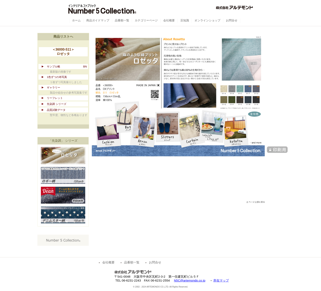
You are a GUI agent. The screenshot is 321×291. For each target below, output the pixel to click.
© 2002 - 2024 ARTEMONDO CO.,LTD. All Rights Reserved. (160, 287)
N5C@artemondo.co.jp (189, 280)
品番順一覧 (131, 262)
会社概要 (108, 262)
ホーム (76, 20)
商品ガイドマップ (97, 20)
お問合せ (155, 262)
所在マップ (221, 280)
